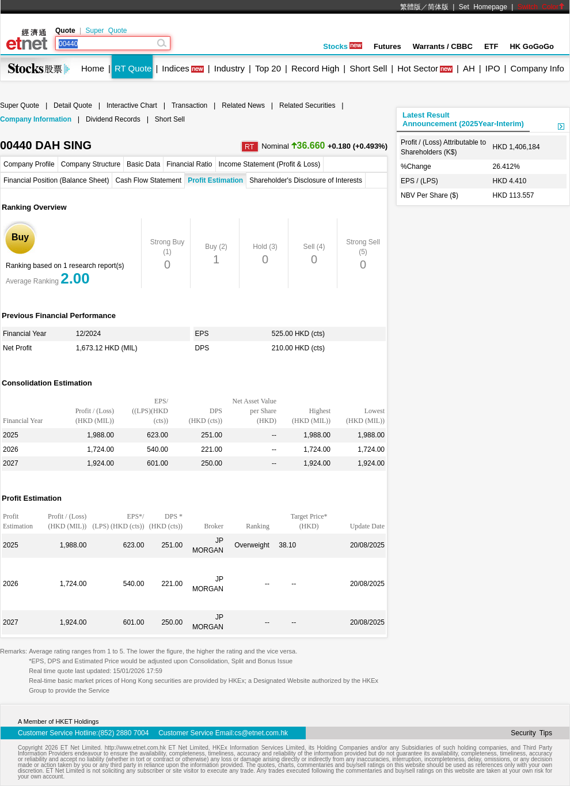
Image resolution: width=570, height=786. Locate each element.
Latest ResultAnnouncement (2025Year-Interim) (463, 119)
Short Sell (368, 68)
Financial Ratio (189, 164)
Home (92, 68)
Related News (243, 105)
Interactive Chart (132, 105)
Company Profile (29, 164)
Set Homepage (483, 7)
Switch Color (541, 7)
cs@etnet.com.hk (261, 733)
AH (469, 68)
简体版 (438, 7)
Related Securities (307, 105)
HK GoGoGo (532, 46)
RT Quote (133, 68)
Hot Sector (417, 68)
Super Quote (106, 31)
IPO (492, 68)
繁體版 (410, 7)
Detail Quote (73, 105)
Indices (175, 68)
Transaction (189, 105)
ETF (491, 46)
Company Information (35, 119)
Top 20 (268, 68)
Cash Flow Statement (148, 180)
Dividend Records (113, 119)
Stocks (342, 46)
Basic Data (143, 164)
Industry (229, 68)
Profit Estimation (215, 180)
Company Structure (90, 164)
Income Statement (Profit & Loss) (270, 164)
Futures (387, 46)
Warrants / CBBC (443, 46)
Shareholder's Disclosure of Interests (305, 180)
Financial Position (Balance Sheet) (56, 180)
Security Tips (531, 733)
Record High (315, 68)
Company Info (537, 68)
